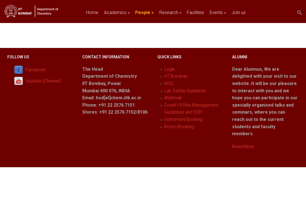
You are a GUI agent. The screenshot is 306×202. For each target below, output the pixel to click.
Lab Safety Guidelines (185, 90)
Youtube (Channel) (43, 81)
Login (169, 69)
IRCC (169, 83)
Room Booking (179, 126)
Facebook (35, 69)
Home (92, 12)
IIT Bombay (175, 76)
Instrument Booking (183, 119)
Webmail (172, 97)
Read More (243, 146)
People (144, 12)
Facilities (195, 12)
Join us (239, 12)
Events (218, 12)
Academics (117, 12)
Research (170, 12)
